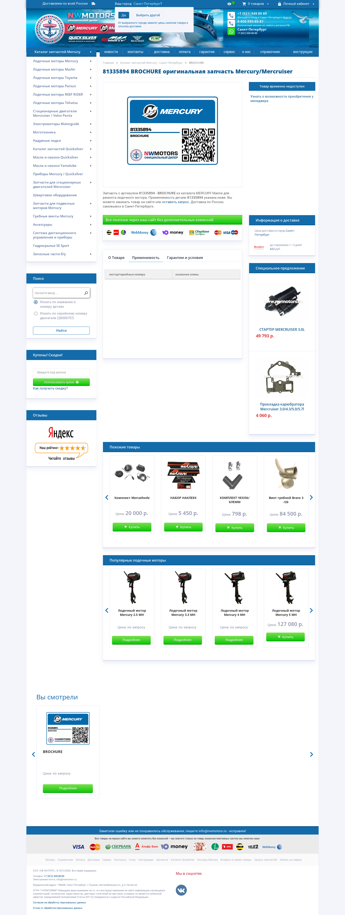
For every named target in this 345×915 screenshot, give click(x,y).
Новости (111, 51)
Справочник (270, 51)
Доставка (162, 51)
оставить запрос (175, 202)
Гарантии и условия (185, 257)
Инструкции (302, 51)
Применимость (146, 257)
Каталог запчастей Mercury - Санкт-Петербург (151, 63)
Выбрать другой (148, 15)
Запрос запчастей (265, 859)
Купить (132, 527)
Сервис (229, 51)
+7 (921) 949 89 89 (252, 13)
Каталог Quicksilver (183, 859)
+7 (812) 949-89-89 (54, 876)
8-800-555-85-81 (250, 21)
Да (124, 15)
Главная (108, 63)
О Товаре (116, 257)
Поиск (38, 278)
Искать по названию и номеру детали (58, 304)
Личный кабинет (296, 4)
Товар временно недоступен (282, 86)
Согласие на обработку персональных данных (59, 902)
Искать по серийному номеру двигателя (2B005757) (63, 315)
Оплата (185, 51)
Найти (61, 330)
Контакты (135, 51)
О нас (246, 51)
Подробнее (131, 640)
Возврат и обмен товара (235, 859)
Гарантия (207, 51)
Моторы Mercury (207, 859)
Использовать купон (61, 382)
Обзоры (50, 859)
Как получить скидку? (50, 388)
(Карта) (287, 17)
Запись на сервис (291, 859)
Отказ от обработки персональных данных (58, 908)
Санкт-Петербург (147, 3)
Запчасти (162, 859)
